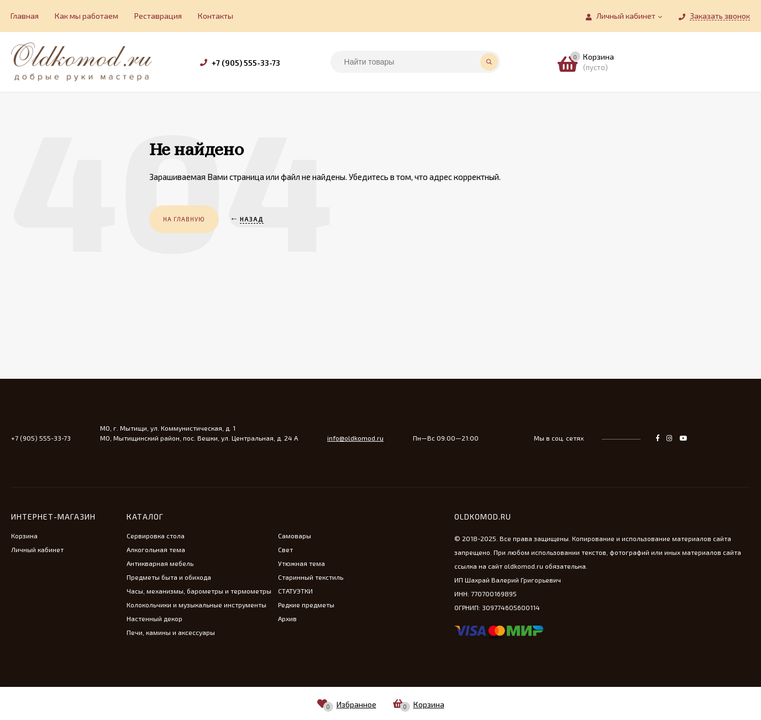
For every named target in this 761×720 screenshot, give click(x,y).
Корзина (24, 535)
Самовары (294, 535)
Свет (285, 549)
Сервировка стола (156, 535)
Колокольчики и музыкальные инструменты (196, 604)
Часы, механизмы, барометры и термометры (199, 591)
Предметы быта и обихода (169, 577)
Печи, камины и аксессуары (171, 632)
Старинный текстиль (310, 577)
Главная (25, 15)
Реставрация (158, 15)
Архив (287, 618)
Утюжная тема (301, 563)
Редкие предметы (306, 604)
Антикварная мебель (160, 563)
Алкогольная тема (156, 549)
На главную (184, 219)
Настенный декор (154, 618)
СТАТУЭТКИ (295, 591)
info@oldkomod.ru (355, 438)
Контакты (215, 15)
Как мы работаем (86, 15)
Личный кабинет (37, 549)
